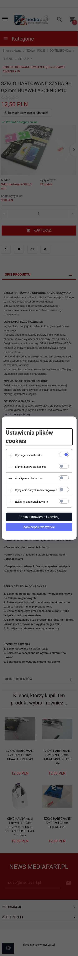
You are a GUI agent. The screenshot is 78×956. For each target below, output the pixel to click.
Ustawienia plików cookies (29, 436)
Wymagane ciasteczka (28, 455)
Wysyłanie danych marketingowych (36, 490)
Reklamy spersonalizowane (31, 501)
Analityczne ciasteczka (29, 478)
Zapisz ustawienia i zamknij (39, 517)
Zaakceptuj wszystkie (39, 527)
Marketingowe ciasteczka (30, 466)
